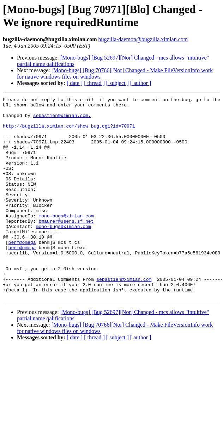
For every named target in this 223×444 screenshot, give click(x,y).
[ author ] (140, 83)
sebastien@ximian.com (123, 316)
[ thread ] (94, 83)
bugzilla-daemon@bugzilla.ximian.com (143, 39)
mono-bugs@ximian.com (66, 240)
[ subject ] (117, 83)
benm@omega (22, 272)
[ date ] (75, 83)
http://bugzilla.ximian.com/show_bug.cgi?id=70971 (69, 132)
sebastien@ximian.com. (62, 119)
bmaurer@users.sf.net (66, 246)
